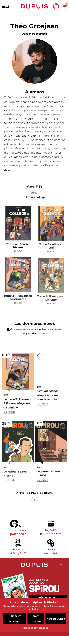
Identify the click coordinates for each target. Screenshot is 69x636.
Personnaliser (56, 619)
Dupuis (34, 6)
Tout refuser (36, 619)
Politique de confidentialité (34, 628)
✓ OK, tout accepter (14, 619)
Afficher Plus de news (34, 492)
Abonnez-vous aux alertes (28, 337)
